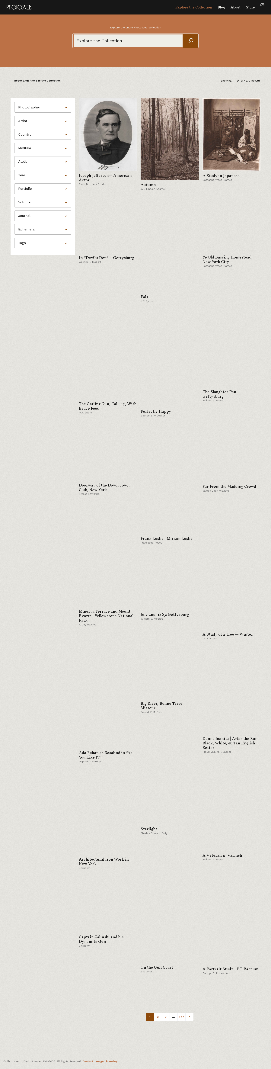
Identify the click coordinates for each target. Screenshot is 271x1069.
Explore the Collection (193, 7)
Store (250, 7)
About (236, 7)
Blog (221, 7)
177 (181, 1017)
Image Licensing (106, 1061)
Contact (87, 1061)
